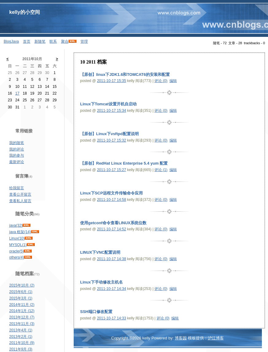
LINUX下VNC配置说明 (100, 252)
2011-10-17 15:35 (111, 81)
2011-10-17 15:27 (111, 170)
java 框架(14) (20, 232)
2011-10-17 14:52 (111, 229)
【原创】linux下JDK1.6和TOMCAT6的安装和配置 (125, 74)
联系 (53, 41)
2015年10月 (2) (21, 285)
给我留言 (16, 188)
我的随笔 (16, 143)
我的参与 (16, 155)
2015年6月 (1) (20, 292)
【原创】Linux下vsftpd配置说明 (109, 133)
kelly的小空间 (24, 12)
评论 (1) (160, 170)
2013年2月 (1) (20, 336)
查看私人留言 (20, 201)
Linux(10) (17, 238)
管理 (84, 41)
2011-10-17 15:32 (111, 140)
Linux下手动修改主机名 (101, 282)
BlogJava (11, 41)
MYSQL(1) (18, 245)
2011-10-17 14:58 (111, 200)
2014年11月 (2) (21, 305)
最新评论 (16, 162)
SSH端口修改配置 (96, 311)
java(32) (15, 225)
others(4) (16, 257)
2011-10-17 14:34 (111, 289)
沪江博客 (216, 338)
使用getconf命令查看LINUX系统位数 (113, 223)
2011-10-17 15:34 (111, 110)
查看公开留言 (20, 194)
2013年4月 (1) (20, 330)
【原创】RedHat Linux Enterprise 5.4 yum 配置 (124, 163)
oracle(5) (16, 251)
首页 (26, 41)
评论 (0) (160, 81)
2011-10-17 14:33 (111, 318)
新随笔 (39, 41)
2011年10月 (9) (21, 343)
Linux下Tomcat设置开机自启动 (108, 104)
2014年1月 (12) (21, 311)
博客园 (181, 338)
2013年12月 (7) (21, 317)
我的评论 (16, 149)
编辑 (173, 81)
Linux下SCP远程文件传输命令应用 (111, 193)
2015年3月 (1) (20, 298)
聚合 (64, 41)
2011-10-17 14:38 (111, 259)
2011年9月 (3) (20, 349)
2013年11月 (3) (21, 324)
